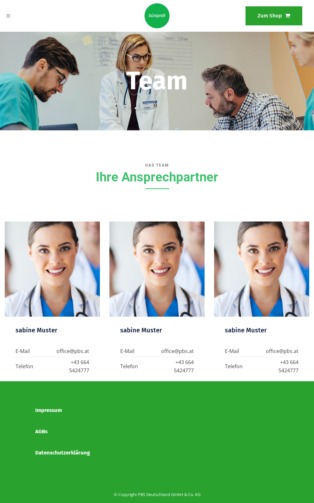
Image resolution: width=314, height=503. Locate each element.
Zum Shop (274, 15)
